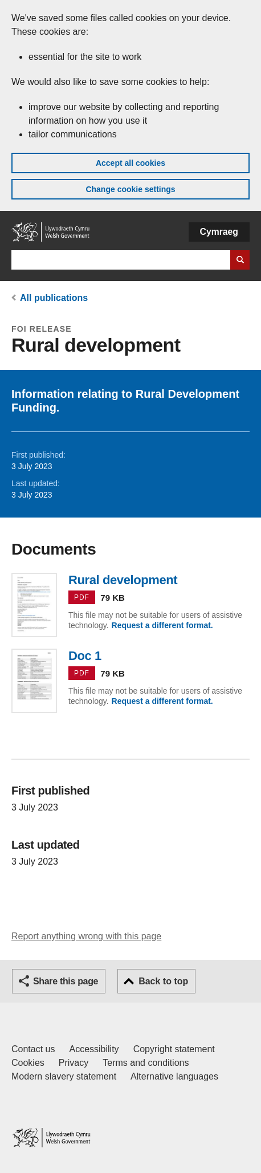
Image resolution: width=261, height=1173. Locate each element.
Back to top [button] (163, 981)
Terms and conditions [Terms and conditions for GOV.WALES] (146, 1063)
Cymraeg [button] (219, 232)
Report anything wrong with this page (86, 936)
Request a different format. (162, 625)
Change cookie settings (130, 189)
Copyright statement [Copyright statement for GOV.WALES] (174, 1049)
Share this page (65, 981)
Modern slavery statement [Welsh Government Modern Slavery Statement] (63, 1076)
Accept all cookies (130, 163)
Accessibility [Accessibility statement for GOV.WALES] (94, 1049)
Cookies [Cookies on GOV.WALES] (27, 1063)
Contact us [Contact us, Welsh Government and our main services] (33, 1049)
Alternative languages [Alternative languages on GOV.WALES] (174, 1076)
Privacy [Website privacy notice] (73, 1063)
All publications (54, 298)
